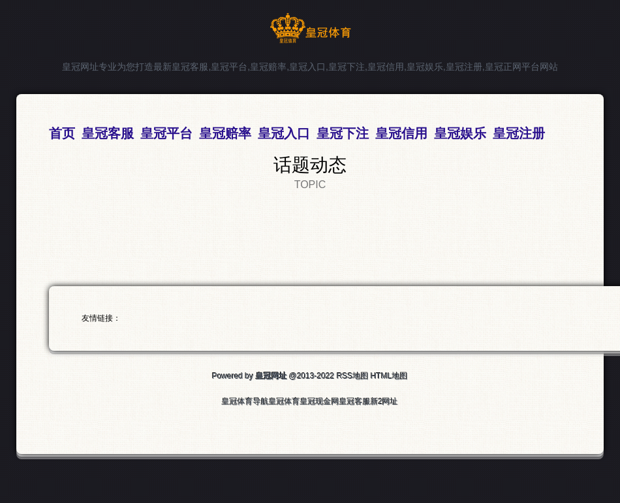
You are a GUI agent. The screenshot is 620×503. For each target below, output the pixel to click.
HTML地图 (389, 376)
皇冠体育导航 (245, 401)
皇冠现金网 (319, 401)
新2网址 (385, 401)
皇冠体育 (284, 401)
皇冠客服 (355, 401)
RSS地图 (353, 376)
